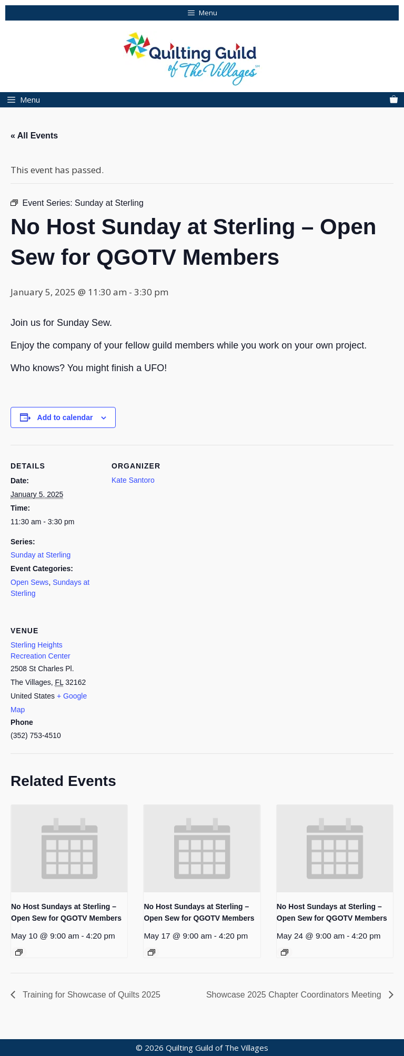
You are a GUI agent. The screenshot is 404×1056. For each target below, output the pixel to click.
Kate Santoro (133, 480)
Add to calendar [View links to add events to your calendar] (65, 417)
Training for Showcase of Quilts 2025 (90, 994)
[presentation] (69, 848)
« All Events (34, 135)
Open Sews (29, 582)
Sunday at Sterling (40, 555)
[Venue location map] (167, 682)
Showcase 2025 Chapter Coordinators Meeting (294, 994)
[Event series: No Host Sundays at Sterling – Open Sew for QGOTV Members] (19, 952)
